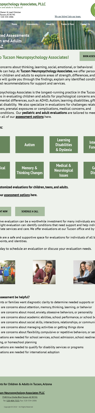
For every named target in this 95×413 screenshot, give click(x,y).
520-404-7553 (13, 400)
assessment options (17, 194)
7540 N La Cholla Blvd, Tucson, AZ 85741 (20, 397)
